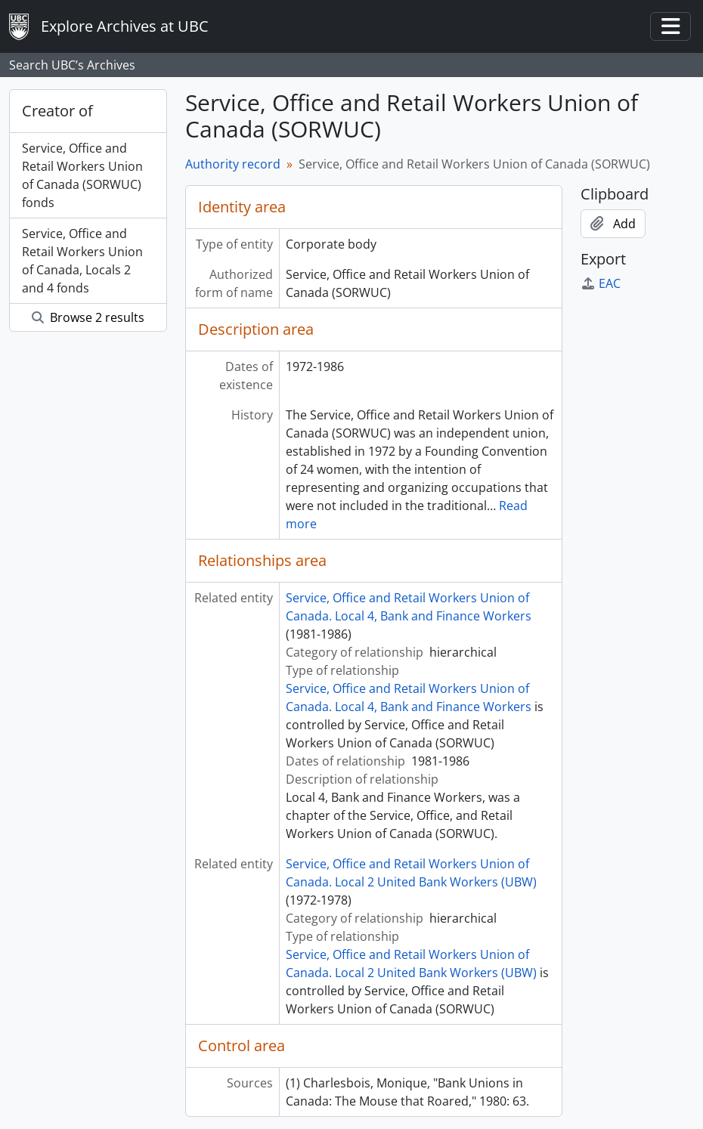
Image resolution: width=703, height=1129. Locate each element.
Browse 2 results (88, 317)
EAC (601, 283)
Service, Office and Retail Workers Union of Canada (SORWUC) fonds (82, 175)
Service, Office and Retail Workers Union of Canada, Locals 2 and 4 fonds (82, 260)
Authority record (232, 164)
